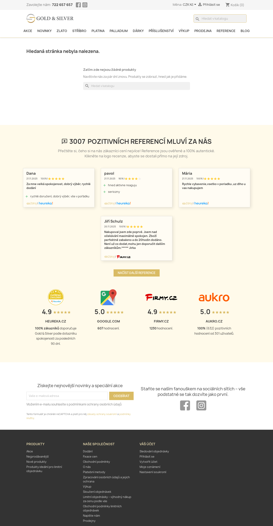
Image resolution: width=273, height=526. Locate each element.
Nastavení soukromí (153, 472)
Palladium (119, 31)
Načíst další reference (136, 273)
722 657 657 (62, 4)
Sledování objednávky (154, 451)
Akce (27, 31)
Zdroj (31, 203)
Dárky (138, 31)
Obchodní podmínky (96, 462)
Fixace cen (90, 456)
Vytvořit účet (148, 462)
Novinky (44, 31)
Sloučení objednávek (97, 492)
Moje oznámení (150, 467)
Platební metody (94, 472)
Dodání (88, 451)
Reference (226, 31)
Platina (98, 31)
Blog (245, 31)
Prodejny (89, 521)
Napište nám (91, 515)
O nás (87, 467)
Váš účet (147, 444)
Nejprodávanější (37, 456)
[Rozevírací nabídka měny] (190, 4)
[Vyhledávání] (220, 18)
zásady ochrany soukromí (102, 414)
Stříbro (79, 31)
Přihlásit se (147, 456)
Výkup (184, 31)
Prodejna (203, 31)
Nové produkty (36, 462)
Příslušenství (161, 31)
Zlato (62, 31)
